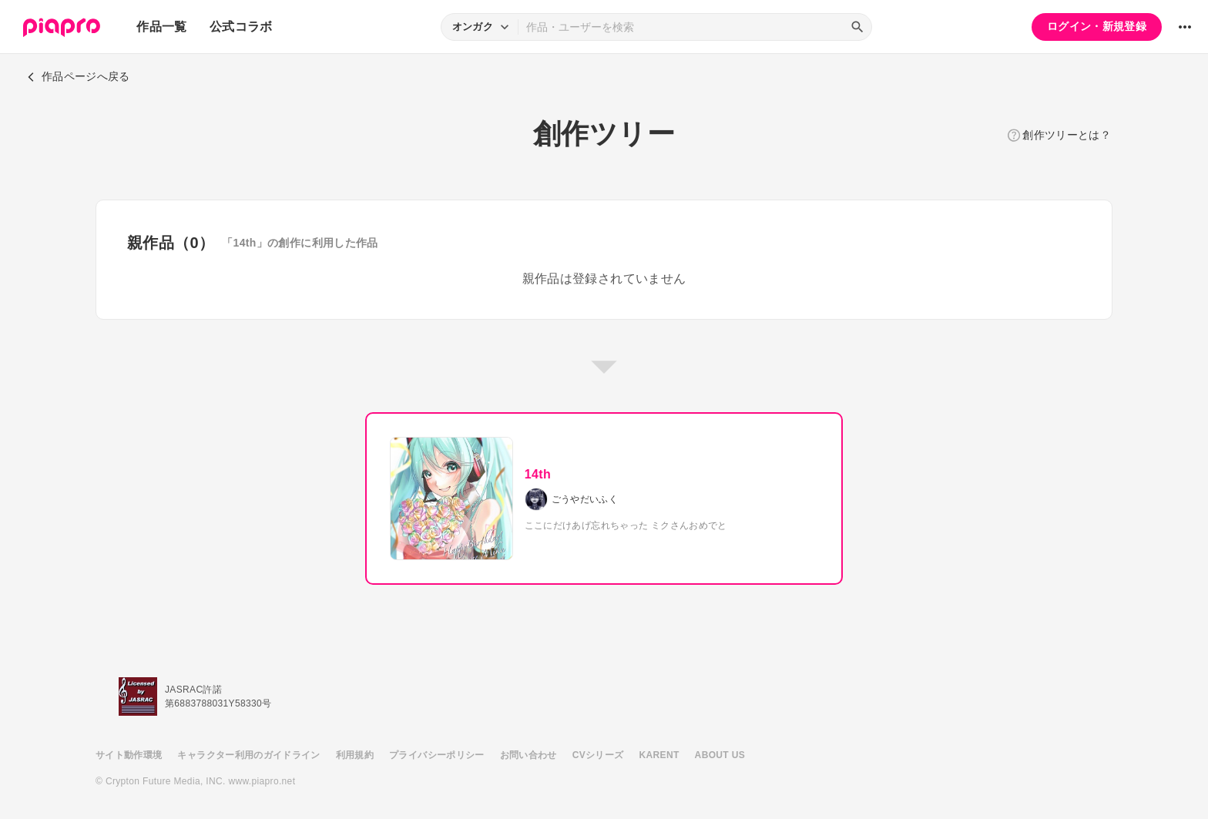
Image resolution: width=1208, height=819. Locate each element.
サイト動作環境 (129, 755)
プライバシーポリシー (437, 755)
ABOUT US (720, 755)
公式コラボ (241, 26)
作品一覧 (161, 26)
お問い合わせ (528, 755)
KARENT (659, 755)
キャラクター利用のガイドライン (248, 755)
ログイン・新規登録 (1096, 26)
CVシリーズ (598, 755)
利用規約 (355, 755)
